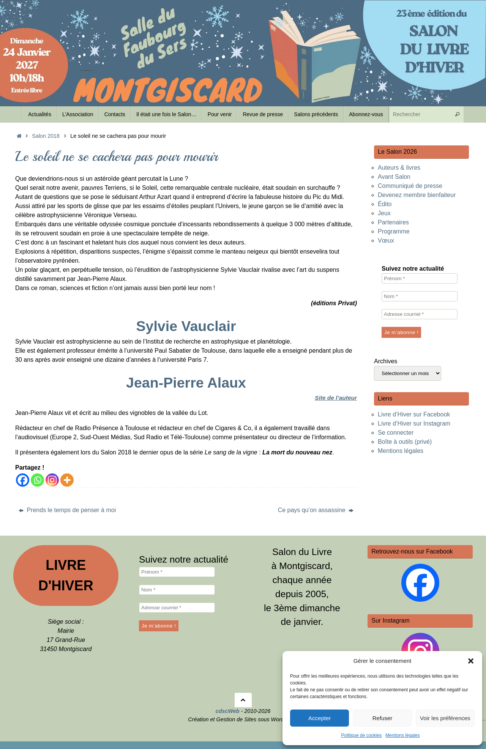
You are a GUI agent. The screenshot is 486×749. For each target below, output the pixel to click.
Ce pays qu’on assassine (315, 510)
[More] (67, 480)
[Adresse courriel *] (420, 314)
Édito (384, 204)
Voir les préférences (445, 718)
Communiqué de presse (410, 186)
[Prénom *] (420, 278)
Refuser (382, 718)
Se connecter (395, 432)
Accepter (319, 718)
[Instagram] (52, 480)
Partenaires (393, 222)
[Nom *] (420, 296)
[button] (471, 661)
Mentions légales (402, 735)
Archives (385, 361)
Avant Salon (394, 176)
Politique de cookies (361, 735)
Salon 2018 (46, 136)
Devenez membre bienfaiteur (417, 195)
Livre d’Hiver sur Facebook (414, 414)
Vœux (386, 240)
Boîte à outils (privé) (405, 441)
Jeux (384, 213)
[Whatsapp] (37, 480)
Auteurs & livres (399, 167)
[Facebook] (22, 480)
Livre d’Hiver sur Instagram (414, 423)
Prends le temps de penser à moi (67, 510)
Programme (394, 231)
